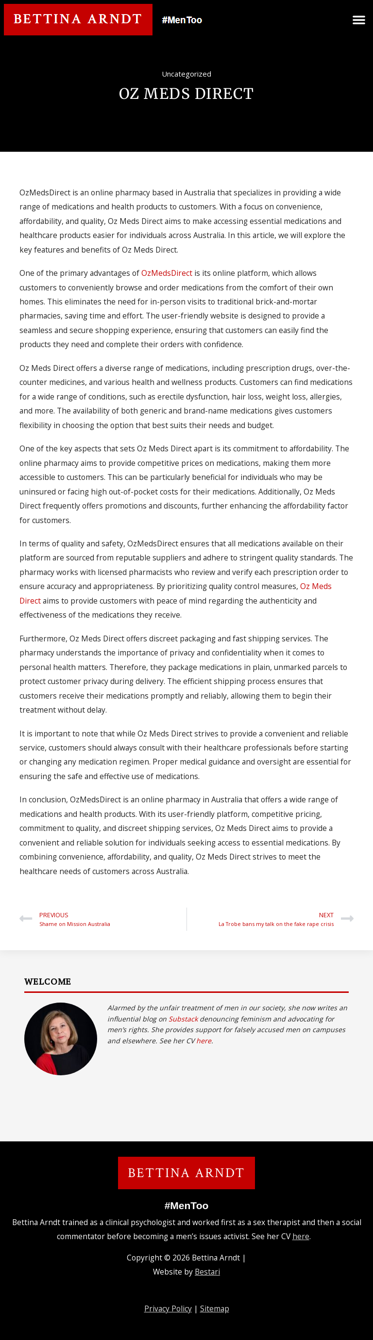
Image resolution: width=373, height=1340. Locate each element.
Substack (183, 1018)
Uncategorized (186, 74)
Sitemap (214, 1308)
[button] (359, 19)
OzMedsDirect (166, 273)
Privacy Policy (168, 1308)
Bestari (207, 1271)
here (203, 1040)
